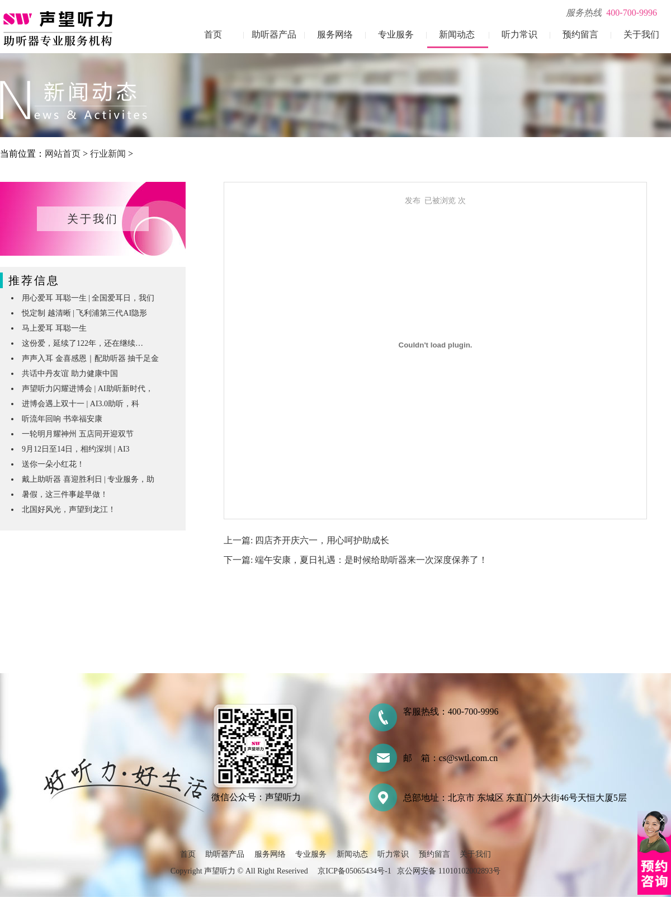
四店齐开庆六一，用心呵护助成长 (322, 540)
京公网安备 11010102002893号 (448, 871)
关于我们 (641, 34)
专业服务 (396, 34)
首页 (213, 34)
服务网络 (335, 34)
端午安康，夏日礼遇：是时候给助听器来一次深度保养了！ (371, 560)
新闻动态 (457, 34)
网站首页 (63, 153)
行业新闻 (108, 153)
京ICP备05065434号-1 (354, 871)
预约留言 (580, 34)
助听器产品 (274, 34)
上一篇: (239, 540)
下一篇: (239, 560)
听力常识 (519, 34)
